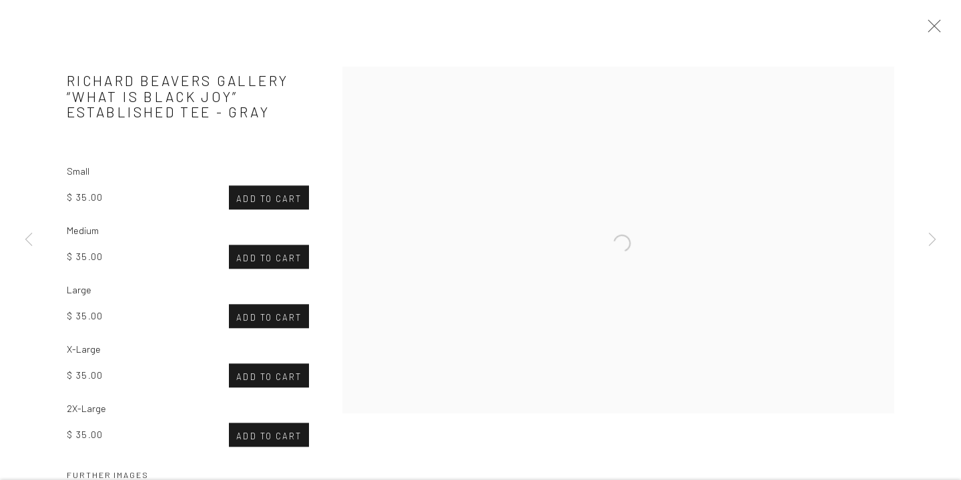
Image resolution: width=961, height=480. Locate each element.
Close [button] (931, 30)
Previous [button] (28, 240)
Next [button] (932, 240)
